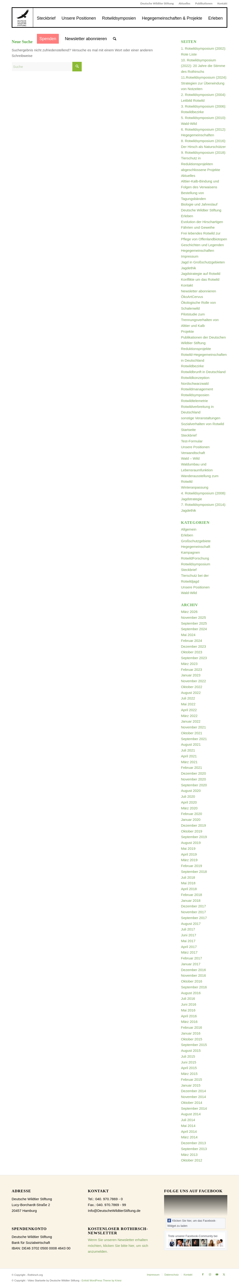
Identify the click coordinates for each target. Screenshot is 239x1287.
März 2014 (189, 1137)
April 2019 (189, 854)
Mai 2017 (188, 941)
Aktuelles (184, 3)
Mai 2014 (188, 1126)
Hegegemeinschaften (197, 250)
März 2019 (189, 860)
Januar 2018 (190, 900)
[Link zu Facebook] (202, 1274)
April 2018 (189, 889)
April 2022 (189, 710)
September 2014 (194, 1108)
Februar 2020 (191, 814)
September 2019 (194, 837)
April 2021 (189, 756)
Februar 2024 (191, 641)
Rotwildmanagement (197, 389)
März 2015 (189, 1074)
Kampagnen (190, 552)
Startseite (188, 430)
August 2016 (191, 993)
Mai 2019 (188, 848)
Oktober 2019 (191, 831)
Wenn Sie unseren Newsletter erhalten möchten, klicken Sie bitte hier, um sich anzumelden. (118, 1245)
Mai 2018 (188, 883)
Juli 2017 (188, 929)
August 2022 (191, 693)
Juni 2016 (188, 1004)
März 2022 (189, 716)
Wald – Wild (190, 458)
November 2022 (193, 681)
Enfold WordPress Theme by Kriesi (102, 1280)
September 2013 (194, 1149)
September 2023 (194, 658)
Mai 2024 (188, 635)
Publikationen (203, 3)
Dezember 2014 (193, 1091)
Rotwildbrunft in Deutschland (203, 372)
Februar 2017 (191, 958)
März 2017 (189, 952)
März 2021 (189, 762)
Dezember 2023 (193, 646)
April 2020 (189, 802)
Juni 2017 (188, 935)
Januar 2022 (190, 721)
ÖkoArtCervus (192, 297)
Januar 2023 (190, 675)
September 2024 (194, 629)
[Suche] (114, 38)
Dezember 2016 (193, 970)
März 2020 (189, 808)
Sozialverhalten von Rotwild (202, 424)
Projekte (187, 331)
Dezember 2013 (193, 1143)
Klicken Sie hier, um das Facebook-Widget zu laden (191, 1223)
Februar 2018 (191, 895)
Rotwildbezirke (192, 366)
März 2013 (189, 1155)
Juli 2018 (188, 877)
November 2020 (193, 779)
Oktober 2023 (191, 652)
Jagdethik (188, 268)
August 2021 (191, 744)
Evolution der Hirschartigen (202, 222)
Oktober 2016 (191, 981)
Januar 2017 (190, 964)
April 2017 (189, 947)
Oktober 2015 (191, 1039)
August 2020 (191, 791)
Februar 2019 (191, 866)
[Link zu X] (223, 1274)
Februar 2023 (191, 669)
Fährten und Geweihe (198, 227)
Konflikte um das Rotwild (200, 279)
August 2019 (191, 843)
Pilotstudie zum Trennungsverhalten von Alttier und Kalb (200, 320)
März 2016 (189, 1022)
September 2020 (194, 785)
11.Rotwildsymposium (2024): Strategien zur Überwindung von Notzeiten (204, 83)
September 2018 (194, 872)
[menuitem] (157, 3)
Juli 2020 (188, 796)
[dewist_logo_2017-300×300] (22, 17)
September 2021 (194, 739)
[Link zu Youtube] (216, 1274)
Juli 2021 (188, 750)
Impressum (189, 256)
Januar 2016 (190, 1033)
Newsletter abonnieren (198, 291)
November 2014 (193, 1097)
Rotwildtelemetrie (194, 401)
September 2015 (194, 1045)
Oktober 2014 (191, 1103)
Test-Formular (192, 441)
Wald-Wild (189, 593)
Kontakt (222, 3)
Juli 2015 (188, 1056)
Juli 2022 (188, 698)
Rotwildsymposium (195, 564)
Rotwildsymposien (195, 395)
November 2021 (193, 727)
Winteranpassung (194, 487)
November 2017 (193, 912)
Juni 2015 (188, 1062)
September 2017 (194, 918)
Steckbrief (189, 435)
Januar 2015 (190, 1085)
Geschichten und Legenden (202, 245)
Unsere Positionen (195, 447)
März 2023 (189, 664)
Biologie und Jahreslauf (199, 204)
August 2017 (191, 924)
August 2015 (191, 1051)
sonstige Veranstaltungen (200, 418)
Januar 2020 (190, 820)
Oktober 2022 (191, 687)
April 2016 (189, 1016)
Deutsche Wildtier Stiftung (157, 3)
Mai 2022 (188, 704)
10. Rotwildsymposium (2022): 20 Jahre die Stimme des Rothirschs (203, 66)
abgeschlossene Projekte (200, 170)
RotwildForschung (195, 558)
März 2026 (189, 612)
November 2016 (193, 975)
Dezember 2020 (193, 773)
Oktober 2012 (191, 1160)
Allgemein (189, 529)
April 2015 (189, 1068)
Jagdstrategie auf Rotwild (200, 274)
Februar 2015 (191, 1079)
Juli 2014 (188, 1120)
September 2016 (194, 987)
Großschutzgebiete (196, 541)
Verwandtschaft (193, 453)
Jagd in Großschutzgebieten (203, 262)
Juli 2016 (188, 998)
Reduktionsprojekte (196, 349)
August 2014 (191, 1114)
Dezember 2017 (193, 906)
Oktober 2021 (191, 733)
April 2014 (189, 1131)
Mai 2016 (188, 1010)
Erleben (187, 216)
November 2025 (193, 617)
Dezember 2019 (193, 825)
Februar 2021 (191, 767)
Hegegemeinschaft (195, 547)
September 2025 (194, 623)
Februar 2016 (191, 1027)
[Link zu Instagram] (209, 1274)
